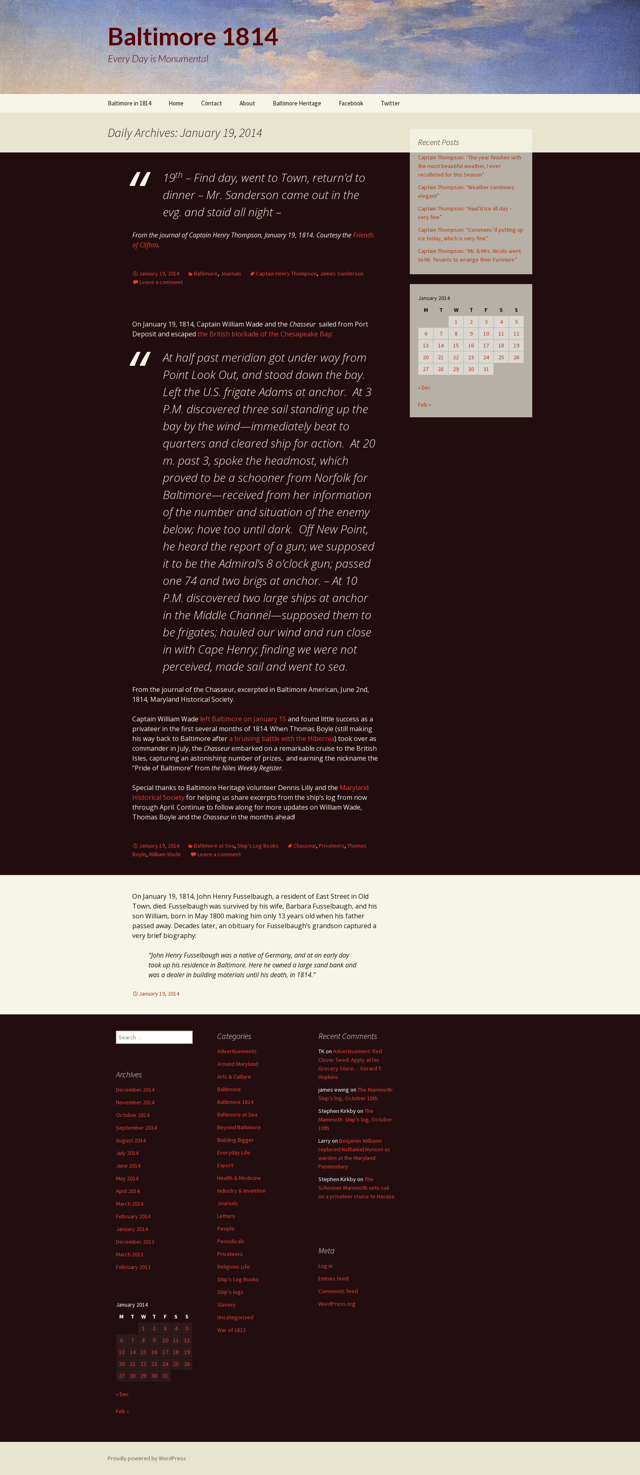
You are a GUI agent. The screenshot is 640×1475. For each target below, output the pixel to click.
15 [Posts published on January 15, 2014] (456, 345)
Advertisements (237, 1051)
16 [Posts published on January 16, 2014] (471, 345)
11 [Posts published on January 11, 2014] (501, 333)
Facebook (351, 103)
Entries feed (333, 1278)
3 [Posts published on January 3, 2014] (486, 321)
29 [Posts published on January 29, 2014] (456, 369)
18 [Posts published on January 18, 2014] (501, 345)
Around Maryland (237, 1064)
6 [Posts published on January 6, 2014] (425, 333)
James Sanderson (342, 273)
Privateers (331, 845)
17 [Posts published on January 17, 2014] (486, 345)
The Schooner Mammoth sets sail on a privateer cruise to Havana (356, 1187)
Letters (226, 1216)
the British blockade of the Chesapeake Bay (264, 333)
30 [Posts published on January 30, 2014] (471, 369)
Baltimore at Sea (214, 845)
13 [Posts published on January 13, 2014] (426, 345)
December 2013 (135, 1241)
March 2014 (129, 1203)
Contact (211, 103)
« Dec (424, 387)
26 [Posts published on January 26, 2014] (516, 357)
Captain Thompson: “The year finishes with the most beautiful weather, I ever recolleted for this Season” (469, 166)
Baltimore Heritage (297, 103)
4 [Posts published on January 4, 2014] (501, 321)
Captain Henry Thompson (286, 273)
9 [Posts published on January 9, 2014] (471, 333)
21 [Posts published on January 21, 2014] (441, 357)
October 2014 (132, 1115)
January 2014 (132, 1229)
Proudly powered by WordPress (147, 1458)
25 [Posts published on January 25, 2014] (501, 357)
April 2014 (128, 1191)
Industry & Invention (241, 1190)
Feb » (424, 404)
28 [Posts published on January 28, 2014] (441, 369)
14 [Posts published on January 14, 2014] (441, 345)
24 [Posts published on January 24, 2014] (486, 357)
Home (176, 103)
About (247, 103)
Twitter (390, 103)
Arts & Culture (234, 1076)
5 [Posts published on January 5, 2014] (516, 321)
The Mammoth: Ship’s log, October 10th (355, 1119)
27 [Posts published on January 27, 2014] (426, 369)
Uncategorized (235, 1317)
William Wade (165, 854)
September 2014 (136, 1127)
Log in (325, 1265)
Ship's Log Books (258, 845)
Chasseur (304, 845)
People (226, 1228)
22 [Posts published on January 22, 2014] (456, 357)
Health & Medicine (239, 1178)
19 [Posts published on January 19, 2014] (516, 345)
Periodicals (230, 1241)
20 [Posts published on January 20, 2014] (426, 357)
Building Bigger (235, 1140)
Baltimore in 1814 (129, 103)
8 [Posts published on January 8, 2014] (456, 333)
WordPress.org (337, 1303)
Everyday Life (233, 1152)
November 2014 (135, 1102)
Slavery (226, 1304)
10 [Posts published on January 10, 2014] (486, 333)
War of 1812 (231, 1330)
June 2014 (128, 1165)
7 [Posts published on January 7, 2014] (441, 333)
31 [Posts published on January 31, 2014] (486, 369)
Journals (230, 273)
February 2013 (133, 1267)
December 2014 (135, 1089)
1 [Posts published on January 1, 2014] (456, 321)
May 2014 (127, 1178)
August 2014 (131, 1140)
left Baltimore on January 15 (243, 718)
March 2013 (129, 1254)
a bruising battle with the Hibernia (281, 738)
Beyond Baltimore (239, 1127)
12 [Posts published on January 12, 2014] (516, 333)
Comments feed (338, 1291)
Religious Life (233, 1266)
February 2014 (133, 1216)
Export (225, 1165)
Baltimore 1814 (235, 1102)
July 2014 (127, 1153)
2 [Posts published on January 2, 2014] (471, 321)
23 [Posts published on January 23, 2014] (471, 357)
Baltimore (206, 273)
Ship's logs (230, 1292)
